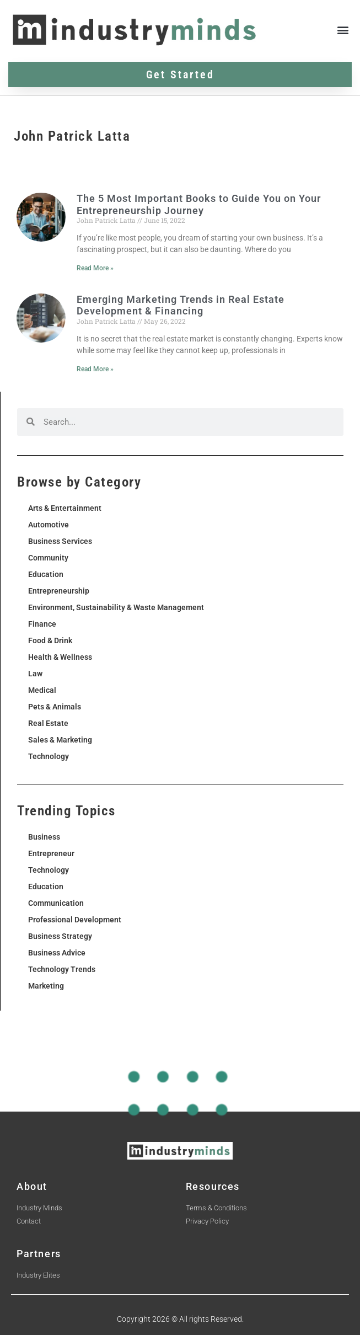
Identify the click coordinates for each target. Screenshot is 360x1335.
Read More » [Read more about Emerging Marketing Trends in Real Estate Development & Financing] (95, 369)
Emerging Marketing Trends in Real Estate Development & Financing (180, 305)
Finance (42, 624)
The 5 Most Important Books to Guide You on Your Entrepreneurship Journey (199, 204)
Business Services (60, 541)
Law (35, 673)
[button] (343, 29)
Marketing (46, 985)
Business (44, 836)
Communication (56, 903)
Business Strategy (60, 936)
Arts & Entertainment (64, 508)
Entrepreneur (51, 853)
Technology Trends (61, 969)
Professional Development (74, 919)
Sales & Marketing (60, 739)
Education (45, 574)
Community (48, 557)
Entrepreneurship (58, 590)
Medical (42, 690)
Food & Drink (50, 640)
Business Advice (56, 952)
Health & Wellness (60, 657)
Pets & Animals (54, 706)
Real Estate (48, 723)
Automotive (48, 524)
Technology (48, 756)
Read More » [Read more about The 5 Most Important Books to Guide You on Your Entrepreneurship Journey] (95, 268)
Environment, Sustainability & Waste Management (116, 607)
